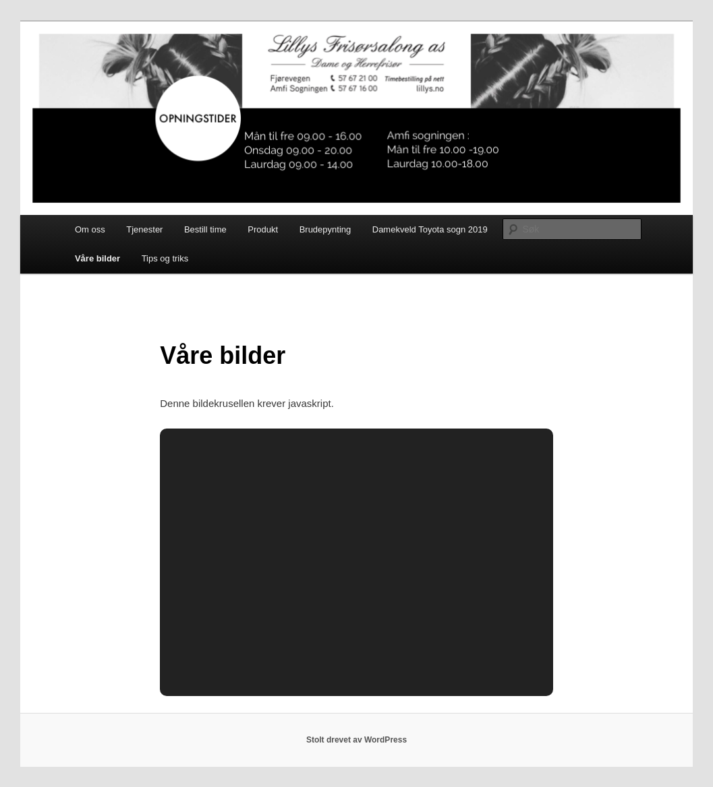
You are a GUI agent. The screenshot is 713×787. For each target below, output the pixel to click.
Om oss (90, 229)
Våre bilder (97, 258)
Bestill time (205, 229)
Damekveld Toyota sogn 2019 (430, 229)
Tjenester (144, 229)
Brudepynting (325, 229)
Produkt (263, 229)
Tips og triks (165, 258)
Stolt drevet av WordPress (356, 740)
